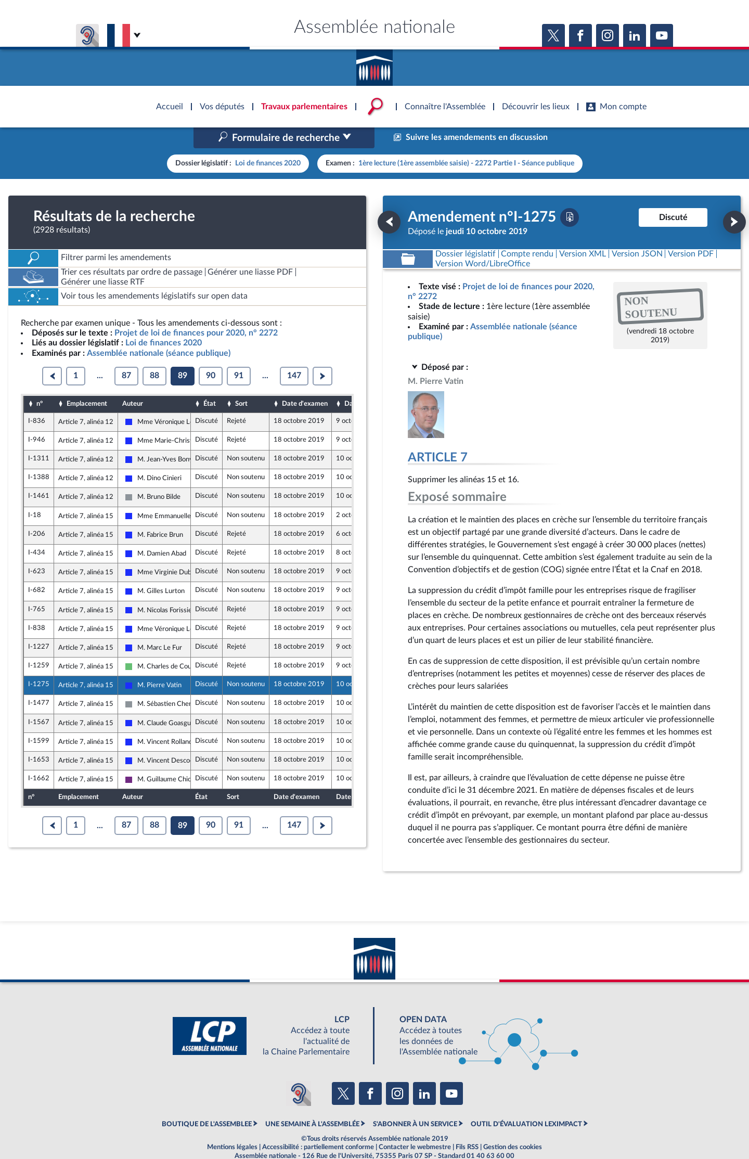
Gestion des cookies (512, 1125)
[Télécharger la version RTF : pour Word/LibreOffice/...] (483, 242)
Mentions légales (232, 1125)
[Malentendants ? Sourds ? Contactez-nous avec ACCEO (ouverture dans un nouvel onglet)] (298, 1071)
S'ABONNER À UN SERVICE (415, 1102)
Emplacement (87, 382)
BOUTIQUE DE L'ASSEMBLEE (207, 1102)
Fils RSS (467, 1125)
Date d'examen (305, 382)
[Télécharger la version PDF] (569, 195)
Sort (241, 382)
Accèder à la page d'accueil (374, 64)
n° (39, 382)
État (209, 382)
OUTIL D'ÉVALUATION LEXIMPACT (526, 1102)
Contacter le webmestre (415, 1125)
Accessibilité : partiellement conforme (318, 1125)
